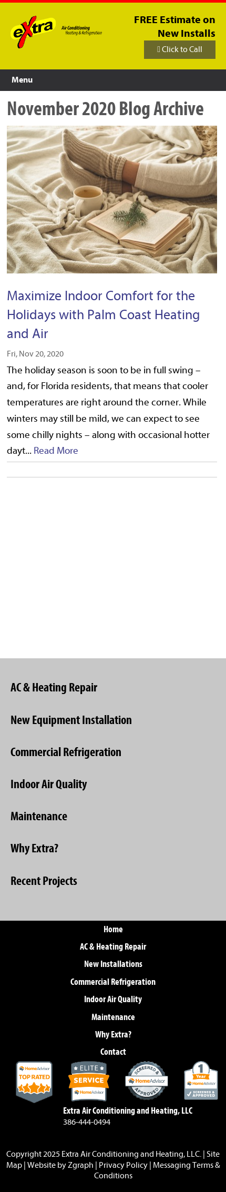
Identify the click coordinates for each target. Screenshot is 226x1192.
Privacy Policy (123, 1165)
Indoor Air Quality (49, 784)
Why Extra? (34, 848)
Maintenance (39, 816)
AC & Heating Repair (54, 687)
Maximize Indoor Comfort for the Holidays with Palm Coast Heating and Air (103, 315)
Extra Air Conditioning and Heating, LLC (130, 1154)
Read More (56, 450)
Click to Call (179, 49)
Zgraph (81, 1165)
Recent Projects (44, 880)
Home (113, 929)
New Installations (113, 964)
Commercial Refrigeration (66, 752)
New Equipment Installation (71, 719)
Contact (113, 1051)
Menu (22, 80)
